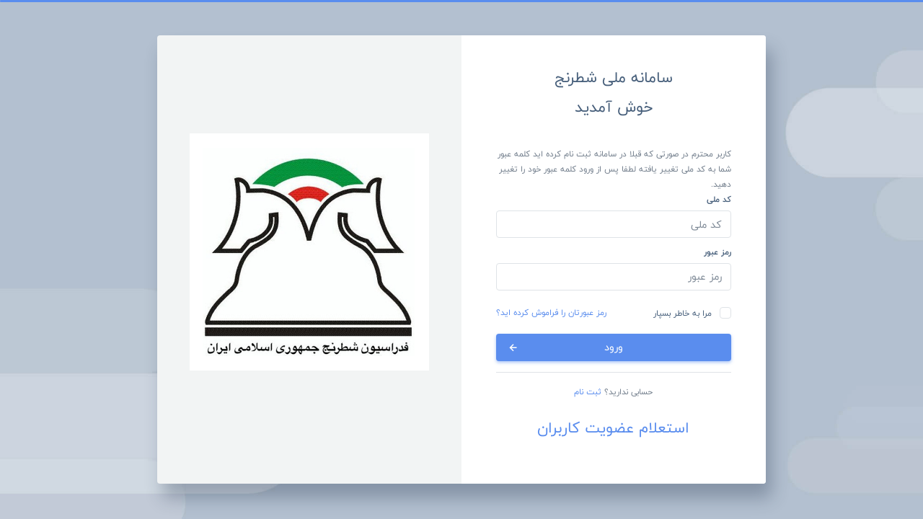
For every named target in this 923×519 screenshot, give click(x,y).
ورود (565, 347)
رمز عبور (717, 251)
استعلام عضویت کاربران (613, 427)
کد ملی (719, 199)
